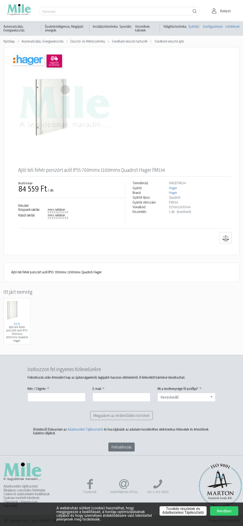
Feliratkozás (121, 446)
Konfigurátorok (212, 26)
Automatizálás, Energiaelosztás (14, 28)
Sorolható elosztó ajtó (169, 41)
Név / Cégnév (36, 389)
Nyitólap (9, 41)
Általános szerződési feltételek (24, 490)
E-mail (97, 389)
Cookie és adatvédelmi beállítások (27, 494)
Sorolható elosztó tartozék (130, 41)
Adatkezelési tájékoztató (21, 486)
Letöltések (232, 26)
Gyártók (193, 26)
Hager (173, 188)
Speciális (125, 26)
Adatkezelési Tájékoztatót (85, 429)
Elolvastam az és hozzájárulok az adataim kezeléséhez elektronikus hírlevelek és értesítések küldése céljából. (121, 431)
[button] (223, 11)
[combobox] (186, 397)
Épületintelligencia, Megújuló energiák (64, 28)
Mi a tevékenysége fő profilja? (177, 389)
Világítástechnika (174, 26)
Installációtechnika (105, 26)
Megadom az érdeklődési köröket (121, 415)
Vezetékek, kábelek (142, 28)
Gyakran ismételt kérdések (21, 498)
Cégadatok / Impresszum (21, 502)
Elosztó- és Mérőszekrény (88, 41)
